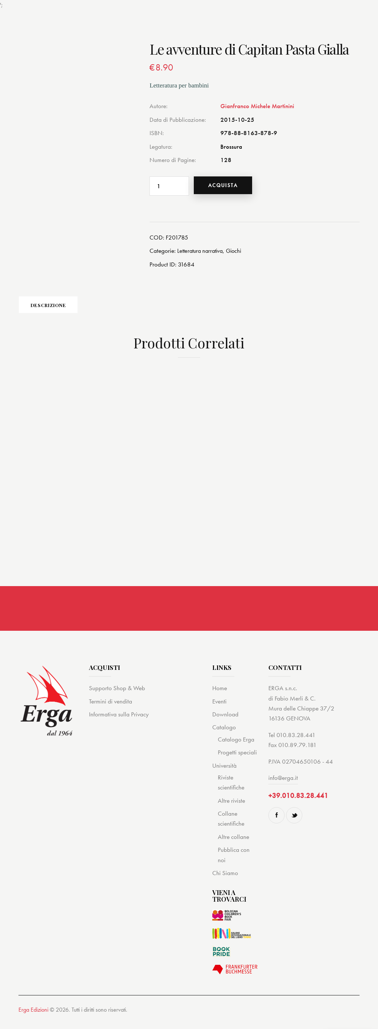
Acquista (228, 185)
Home (219, 695)
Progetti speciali (237, 759)
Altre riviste (231, 807)
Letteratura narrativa (202, 251)
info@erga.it (283, 784)
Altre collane (233, 843)
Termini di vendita (110, 708)
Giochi (238, 251)
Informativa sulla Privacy (119, 721)
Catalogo (224, 734)
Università (224, 772)
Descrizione (70, 308)
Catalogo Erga (236, 746)
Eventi (219, 708)
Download (225, 721)
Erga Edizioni (33, 1017)
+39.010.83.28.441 (298, 802)
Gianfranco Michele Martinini (257, 106)
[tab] (70, 308)
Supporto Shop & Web (117, 695)
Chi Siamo (225, 879)
